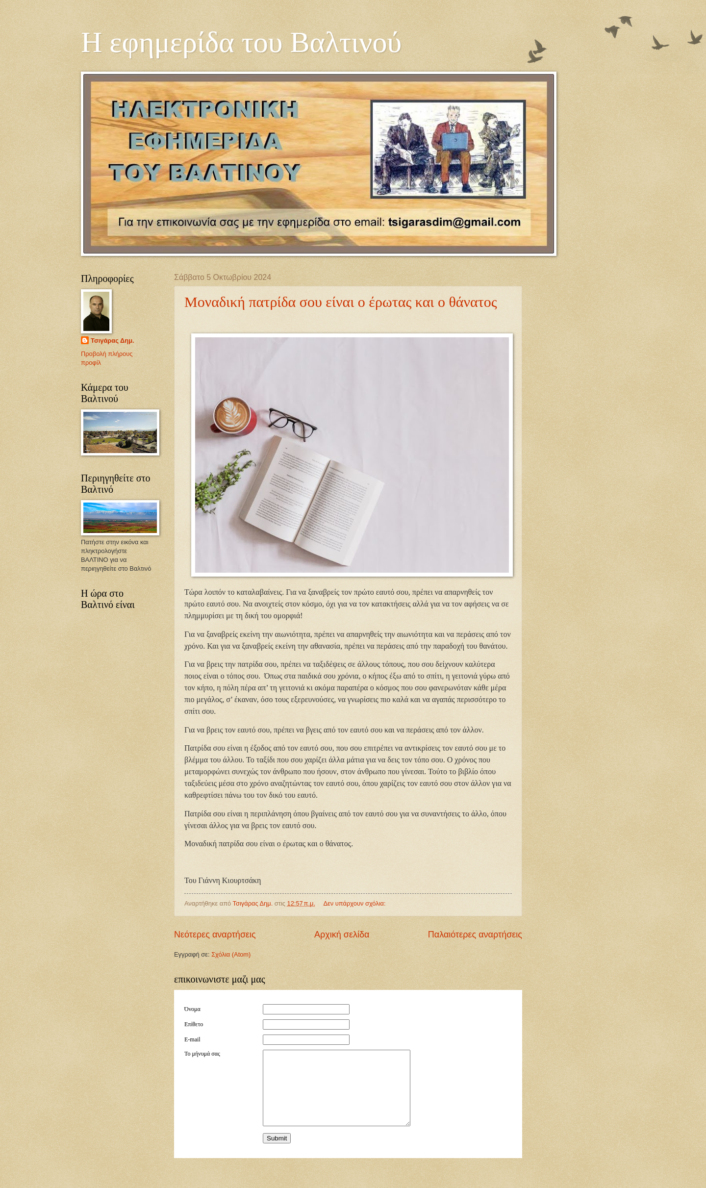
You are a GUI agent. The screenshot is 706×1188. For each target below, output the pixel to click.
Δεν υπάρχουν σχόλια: (355, 903)
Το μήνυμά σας (202, 1053)
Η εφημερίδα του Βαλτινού (241, 42)
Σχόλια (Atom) (231, 954)
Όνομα (192, 1009)
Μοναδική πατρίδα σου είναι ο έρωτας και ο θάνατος (340, 302)
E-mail (192, 1039)
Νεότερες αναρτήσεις (215, 934)
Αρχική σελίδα (341, 934)
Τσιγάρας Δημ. (112, 340)
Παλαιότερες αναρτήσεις (475, 934)
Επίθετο (193, 1024)
